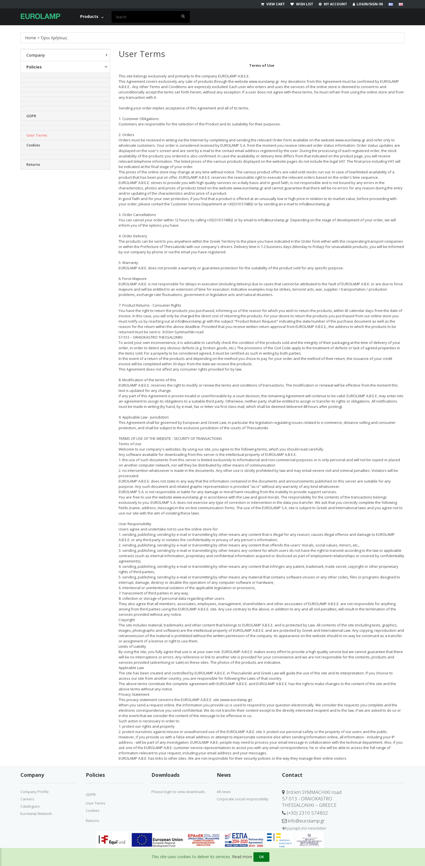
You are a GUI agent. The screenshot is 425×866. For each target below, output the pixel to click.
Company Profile (34, 791)
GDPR (31, 115)
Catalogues (30, 806)
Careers (27, 798)
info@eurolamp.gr (303, 820)
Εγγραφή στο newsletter (304, 828)
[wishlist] (304, 4)
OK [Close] (261, 856)
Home (31, 37)
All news (224, 791)
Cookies (33, 145)
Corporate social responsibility (243, 798)
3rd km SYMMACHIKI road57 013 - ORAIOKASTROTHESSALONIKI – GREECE (311, 798)
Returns (33, 164)
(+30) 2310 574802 (305, 813)
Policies (34, 67)
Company (35, 55)
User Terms (36, 135)
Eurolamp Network (36, 813)
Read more (242, 856)
